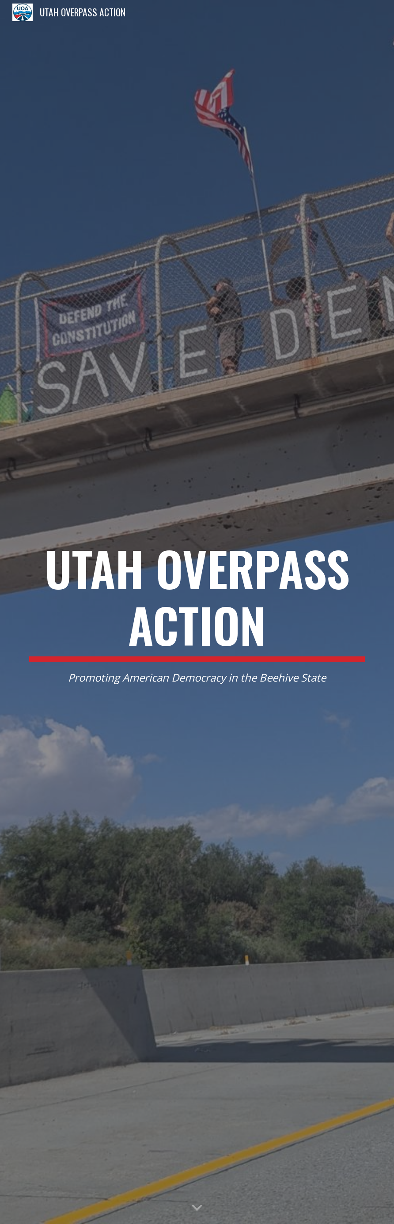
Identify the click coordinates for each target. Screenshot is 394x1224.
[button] (197, 1208)
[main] (197, 612)
